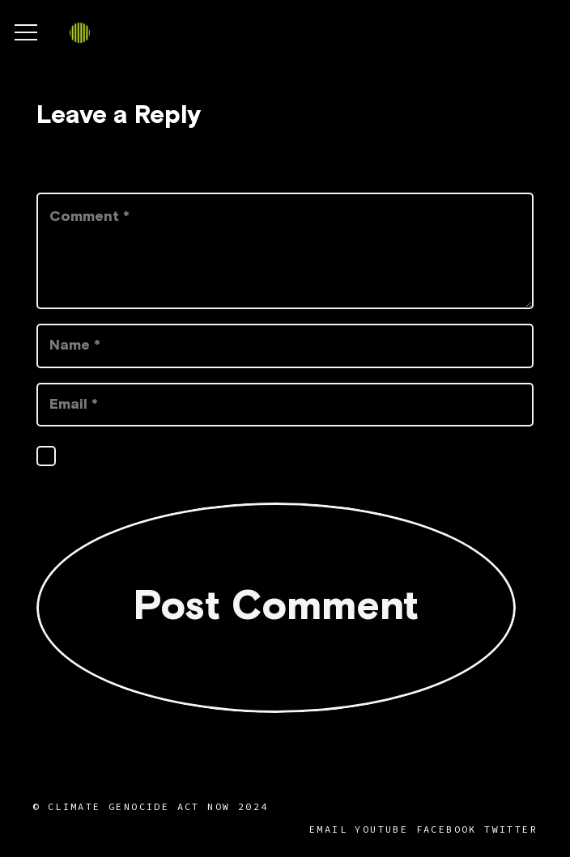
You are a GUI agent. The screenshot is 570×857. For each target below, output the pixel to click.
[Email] (285, 404)
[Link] (80, 33)
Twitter (511, 829)
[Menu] (26, 32)
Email (328, 829)
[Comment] (285, 251)
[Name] (285, 345)
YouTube (381, 829)
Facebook (446, 829)
